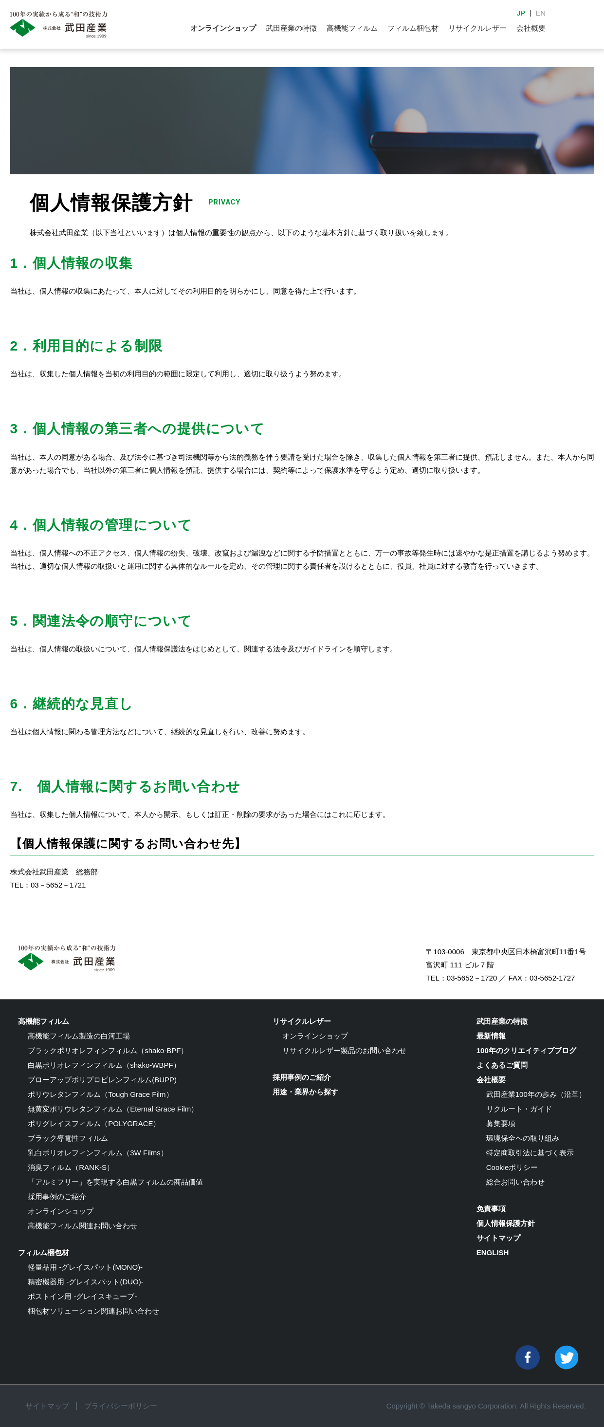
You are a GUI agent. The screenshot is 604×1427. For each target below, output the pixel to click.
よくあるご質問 (502, 1065)
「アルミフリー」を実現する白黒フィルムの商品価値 (115, 1182)
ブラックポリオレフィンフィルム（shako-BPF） (108, 1050)
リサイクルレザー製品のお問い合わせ (344, 1050)
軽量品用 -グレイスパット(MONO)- (85, 1267)
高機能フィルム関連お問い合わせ (82, 1226)
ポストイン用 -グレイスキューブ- (82, 1296)
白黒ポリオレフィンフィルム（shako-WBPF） (104, 1065)
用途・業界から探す (305, 1092)
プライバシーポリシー (120, 1406)
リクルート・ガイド (519, 1109)
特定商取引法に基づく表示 (530, 1153)
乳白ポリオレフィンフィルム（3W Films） (98, 1153)
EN (540, 13)
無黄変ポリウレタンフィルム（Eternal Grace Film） (113, 1109)
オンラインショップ (223, 28)
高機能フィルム (352, 28)
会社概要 (531, 28)
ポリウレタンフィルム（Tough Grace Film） (100, 1094)
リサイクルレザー (477, 28)
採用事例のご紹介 (57, 1196)
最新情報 (491, 1036)
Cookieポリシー (512, 1167)
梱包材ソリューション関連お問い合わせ (93, 1311)
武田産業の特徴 (291, 28)
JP (521, 13)
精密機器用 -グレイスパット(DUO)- (85, 1282)
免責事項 (491, 1209)
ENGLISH (492, 1252)
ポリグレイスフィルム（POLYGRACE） (94, 1123)
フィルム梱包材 (413, 28)
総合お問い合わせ (515, 1182)
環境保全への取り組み (522, 1138)
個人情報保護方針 (505, 1223)
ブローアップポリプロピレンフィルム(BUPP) (102, 1079)
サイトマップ (498, 1238)
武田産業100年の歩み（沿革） (536, 1094)
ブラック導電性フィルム (68, 1138)
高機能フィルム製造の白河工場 (79, 1036)
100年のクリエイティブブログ (526, 1050)
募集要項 (500, 1123)
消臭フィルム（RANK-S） (71, 1167)
